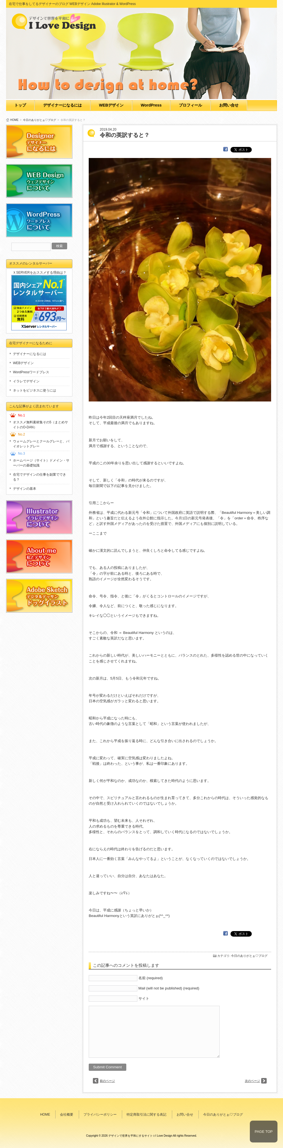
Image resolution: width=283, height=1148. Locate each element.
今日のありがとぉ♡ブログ (39, 119)
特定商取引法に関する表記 (146, 1114)
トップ (20, 105)
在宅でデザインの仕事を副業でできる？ (39, 477)
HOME (14, 119)
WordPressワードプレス (31, 372)
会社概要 (66, 1114)
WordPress (151, 105)
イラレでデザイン (26, 381)
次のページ (252, 1080)
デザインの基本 (24, 489)
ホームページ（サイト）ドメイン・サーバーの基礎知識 (41, 462)
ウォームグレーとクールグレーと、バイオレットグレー (41, 443)
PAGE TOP (263, 1131)
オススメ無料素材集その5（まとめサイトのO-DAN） (40, 424)
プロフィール (190, 105)
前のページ (107, 1080)
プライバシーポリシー (100, 1114)
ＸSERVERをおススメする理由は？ (39, 272)
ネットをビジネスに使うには (34, 390)
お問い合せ (229, 105)
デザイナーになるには (62, 105)
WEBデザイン (111, 105)
